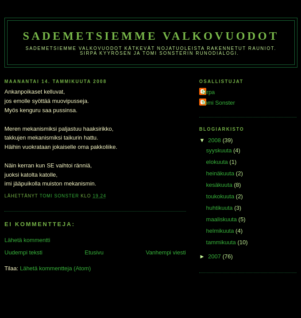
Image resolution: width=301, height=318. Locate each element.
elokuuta (218, 162)
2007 (215, 256)
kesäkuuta (220, 185)
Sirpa (208, 92)
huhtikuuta (220, 207)
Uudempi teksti (23, 252)
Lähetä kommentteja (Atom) (55, 268)
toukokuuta (221, 196)
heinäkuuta (221, 173)
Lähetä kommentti (27, 240)
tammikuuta (222, 242)
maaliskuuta (222, 219)
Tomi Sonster (218, 102)
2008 (215, 140)
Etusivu (94, 252)
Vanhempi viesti (166, 252)
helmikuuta (220, 230)
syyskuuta (219, 150)
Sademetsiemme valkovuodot (151, 36)
